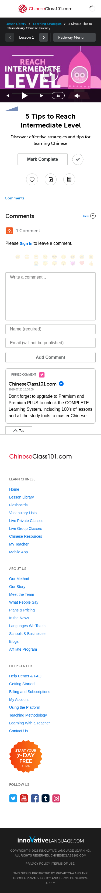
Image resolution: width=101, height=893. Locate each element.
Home (14, 489)
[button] (92, 8)
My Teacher (19, 544)
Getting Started (21, 684)
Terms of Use (63, 863)
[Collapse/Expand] (50, 215)
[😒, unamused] (45, 257)
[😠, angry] (63, 257)
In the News (19, 618)
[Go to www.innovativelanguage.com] (51, 839)
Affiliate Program (23, 649)
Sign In (26, 243)
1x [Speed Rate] (58, 95)
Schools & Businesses (28, 633)
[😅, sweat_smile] (81, 257)
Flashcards (18, 505)
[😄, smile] (17, 257)
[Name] (50, 329)
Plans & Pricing (22, 610)
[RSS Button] (9, 231)
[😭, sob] (36, 263)
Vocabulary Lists (23, 513)
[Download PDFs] (69, 179)
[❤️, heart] (81, 263)
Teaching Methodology (28, 715)
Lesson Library (15, 24)
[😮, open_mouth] (63, 263)
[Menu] (8, 8)
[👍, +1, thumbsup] (91, 263)
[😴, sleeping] (54, 263)
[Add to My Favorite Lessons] (32, 179)
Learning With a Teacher (29, 723)
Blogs (14, 641)
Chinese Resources (25, 536)
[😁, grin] (36, 257)
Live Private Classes (26, 521)
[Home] (45, 12)
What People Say (23, 602)
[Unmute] (77, 95)
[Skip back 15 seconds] (8, 95)
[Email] (50, 343)
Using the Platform (24, 707)
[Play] (25, 95)
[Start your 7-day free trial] (25, 756)
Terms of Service (73, 878)
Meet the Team (21, 594)
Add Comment (50, 357)
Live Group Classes (25, 528)
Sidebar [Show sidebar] (74, 37)
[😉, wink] (91, 257)
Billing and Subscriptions (29, 692)
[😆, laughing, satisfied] (72, 257)
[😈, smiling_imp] (72, 263)
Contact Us (18, 731)
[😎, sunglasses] (54, 257)
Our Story (17, 586)
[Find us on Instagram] (56, 798)
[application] (50, 74)
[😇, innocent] (45, 263)
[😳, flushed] (27, 257)
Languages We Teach (27, 626)
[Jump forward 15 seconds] (42, 95)
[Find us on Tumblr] (45, 798)
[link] (43, 37)
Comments (14, 198)
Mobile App (18, 552)
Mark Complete (42, 159)
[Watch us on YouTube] (24, 798)
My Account (19, 699)
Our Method (19, 579)
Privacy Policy (38, 863)
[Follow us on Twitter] (13, 798)
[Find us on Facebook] (35, 798)
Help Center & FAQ (25, 676)
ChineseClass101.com (68, 855)
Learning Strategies (47, 24)
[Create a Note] (51, 179)
